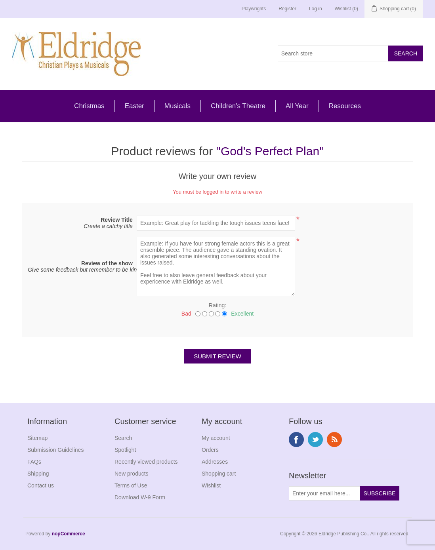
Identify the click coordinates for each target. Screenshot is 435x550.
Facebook (296, 439)
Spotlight (125, 450)
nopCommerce (68, 534)
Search (123, 438)
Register (287, 8)
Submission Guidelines (55, 450)
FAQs (34, 462)
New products (131, 473)
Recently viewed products (146, 462)
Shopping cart (219, 473)
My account (216, 438)
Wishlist (211, 485)
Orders (210, 450)
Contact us (40, 485)
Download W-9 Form (139, 497)
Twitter (315, 439)
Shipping (38, 473)
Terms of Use (130, 485)
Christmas (89, 106)
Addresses (215, 462)
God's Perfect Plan (270, 151)
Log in (315, 8)
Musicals (177, 106)
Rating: (217, 305)
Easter (134, 106)
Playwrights (254, 8)
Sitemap (37, 438)
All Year (297, 106)
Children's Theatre (238, 106)
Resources (345, 106)
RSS (334, 439)
